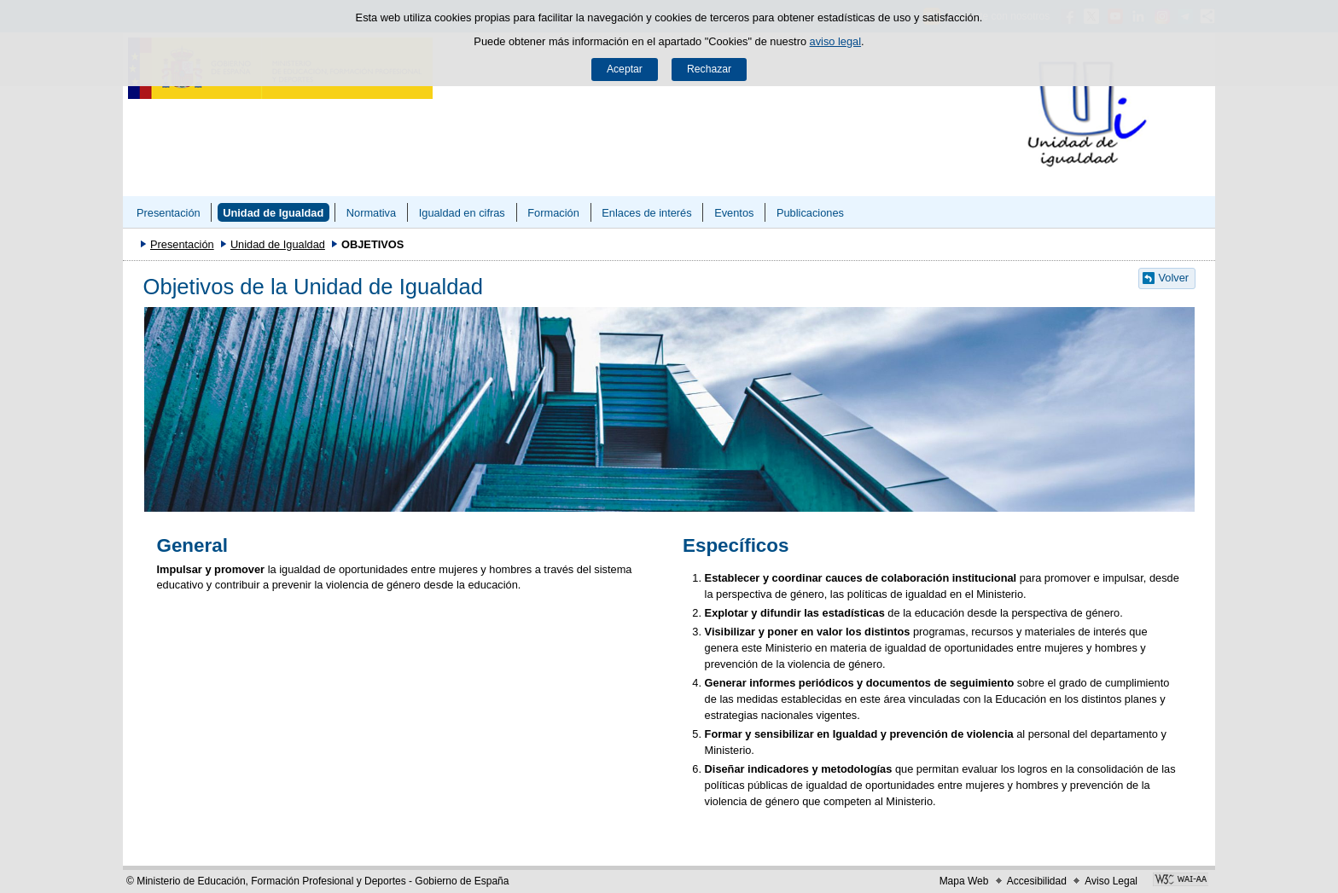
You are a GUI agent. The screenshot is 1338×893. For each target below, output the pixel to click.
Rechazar (709, 69)
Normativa (371, 212)
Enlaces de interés (646, 212)
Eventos (733, 212)
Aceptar (625, 69)
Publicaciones (810, 212)
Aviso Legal (1111, 881)
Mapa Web (964, 881)
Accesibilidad (1037, 881)
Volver (1174, 277)
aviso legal (835, 41)
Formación (553, 212)
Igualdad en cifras (462, 212)
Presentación (169, 212)
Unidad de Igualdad (273, 212)
